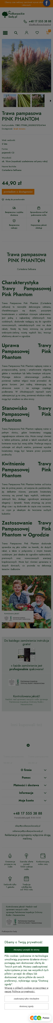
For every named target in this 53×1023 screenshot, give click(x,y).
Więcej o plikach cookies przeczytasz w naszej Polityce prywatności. (26, 989)
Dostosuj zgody (27, 1006)
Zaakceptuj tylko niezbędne (26, 998)
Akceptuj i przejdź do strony (26, 949)
